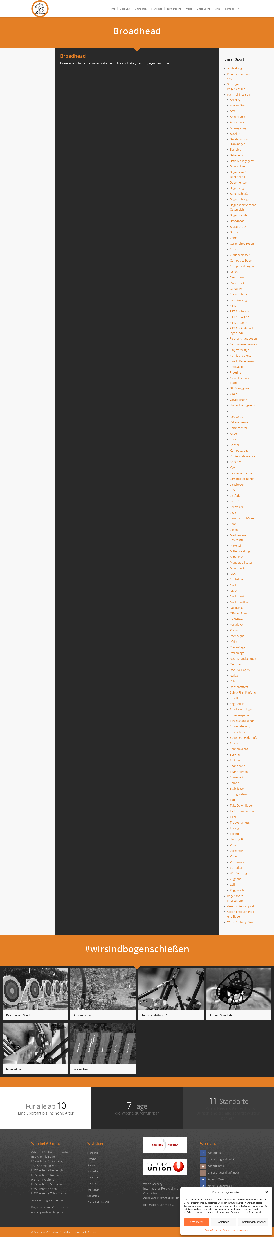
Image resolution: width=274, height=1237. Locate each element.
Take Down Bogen (242, 805)
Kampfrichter (238, 428)
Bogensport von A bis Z (158, 1205)
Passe (234, 630)
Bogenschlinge (239, 199)
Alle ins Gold (238, 105)
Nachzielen (237, 579)
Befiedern (236, 155)
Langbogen (237, 484)
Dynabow (236, 289)
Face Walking (238, 300)
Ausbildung (234, 68)
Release (235, 681)
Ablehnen (223, 1221)
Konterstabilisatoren (243, 456)
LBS (232, 490)
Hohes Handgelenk (242, 405)
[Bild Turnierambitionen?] (172, 995)
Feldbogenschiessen (243, 344)
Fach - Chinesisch (238, 94)
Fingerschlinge (239, 350)
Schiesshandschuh (242, 721)
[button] (266, 1192)
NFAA (233, 591)
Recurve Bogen (240, 670)
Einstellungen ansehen (253, 1221)
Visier (233, 856)
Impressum (242, 1230)
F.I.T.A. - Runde (239, 311)
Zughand (236, 879)
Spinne (234, 783)
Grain (233, 394)
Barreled (235, 149)
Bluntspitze (237, 166)
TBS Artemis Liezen (43, 1166)
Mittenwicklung (240, 551)
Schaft (234, 698)
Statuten (91, 1183)
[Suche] (239, 8)
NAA (233, 574)
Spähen (235, 760)
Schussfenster (239, 732)
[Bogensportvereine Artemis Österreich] (40, 8)
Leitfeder (236, 496)
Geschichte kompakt (240, 906)
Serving (235, 755)
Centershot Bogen (242, 243)
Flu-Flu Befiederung (242, 361)
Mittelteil (235, 545)
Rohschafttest (239, 687)
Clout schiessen (240, 255)
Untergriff (236, 839)
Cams (233, 238)
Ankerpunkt (237, 117)
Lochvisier (236, 507)
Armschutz (237, 122)
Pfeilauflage (237, 647)
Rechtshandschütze (243, 659)
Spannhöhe (237, 766)
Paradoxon (237, 625)
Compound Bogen (242, 266)
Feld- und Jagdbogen (243, 338)
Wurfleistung (238, 873)
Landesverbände (241, 473)
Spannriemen (239, 772)
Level (233, 513)
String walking (239, 794)
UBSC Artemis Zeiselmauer (48, 1193)
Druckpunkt (238, 283)
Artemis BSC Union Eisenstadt (51, 1152)
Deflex (234, 272)
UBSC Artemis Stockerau (47, 1184)
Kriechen (236, 462)
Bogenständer (239, 215)
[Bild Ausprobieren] (104, 995)
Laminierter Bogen (242, 479)
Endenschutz (238, 294)
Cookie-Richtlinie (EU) (98, 1202)
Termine (91, 1158)
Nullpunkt (236, 608)
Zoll (232, 884)
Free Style (236, 367)
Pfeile (233, 642)
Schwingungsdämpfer (244, 738)
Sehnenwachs (239, 749)
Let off (234, 501)
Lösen (234, 530)
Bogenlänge (238, 188)
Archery (235, 100)
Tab (232, 800)
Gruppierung (238, 400)
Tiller (233, 817)
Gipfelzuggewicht (241, 388)
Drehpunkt (237, 277)
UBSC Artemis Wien (44, 1189)
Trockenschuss (240, 822)
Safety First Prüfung (243, 692)
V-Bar (233, 845)
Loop (233, 524)
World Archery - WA (240, 922)
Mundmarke (238, 568)
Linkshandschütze (242, 518)
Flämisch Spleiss (240, 355)
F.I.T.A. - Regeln (239, 317)
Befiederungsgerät (242, 161)
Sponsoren (93, 1195)
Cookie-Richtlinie (213, 1230)
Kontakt (91, 1165)
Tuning (234, 828)
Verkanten (237, 851)
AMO (233, 111)
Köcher (234, 445)
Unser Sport (234, 59)
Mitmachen (93, 1171)
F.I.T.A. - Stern (239, 323)
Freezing (235, 372)
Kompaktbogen (240, 450)
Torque (235, 834)
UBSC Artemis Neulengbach (49, 1170)
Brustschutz (238, 227)
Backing (235, 134)
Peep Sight (237, 636)
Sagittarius (237, 704)
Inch (233, 411)
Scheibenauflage (241, 709)
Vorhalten (236, 868)
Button (234, 232)
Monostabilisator (241, 562)
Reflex (234, 675)
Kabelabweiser (239, 422)
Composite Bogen (241, 260)
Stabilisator (237, 789)
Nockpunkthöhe (240, 602)
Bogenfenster (239, 182)
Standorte (92, 1152)
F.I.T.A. (234, 306)
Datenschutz (229, 1230)
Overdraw (236, 619)
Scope (234, 743)
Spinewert (236, 777)
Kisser (234, 433)
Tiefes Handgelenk (242, 811)
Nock (233, 585)
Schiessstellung (240, 726)
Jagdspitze (236, 417)
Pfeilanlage (237, 653)
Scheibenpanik (239, 715)
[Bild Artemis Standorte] (240, 995)
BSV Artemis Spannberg (47, 1161)
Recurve (235, 664)
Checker (235, 249)
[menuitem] (111, 8)
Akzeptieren (196, 1221)
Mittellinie (236, 557)
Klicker (234, 439)
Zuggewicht (237, 890)
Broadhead (237, 221)
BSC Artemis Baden (43, 1156)
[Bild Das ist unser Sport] (36, 995)
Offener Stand (239, 613)
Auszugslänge (239, 128)
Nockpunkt (237, 596)
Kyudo (234, 467)
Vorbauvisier (238, 862)
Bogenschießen (240, 194)
